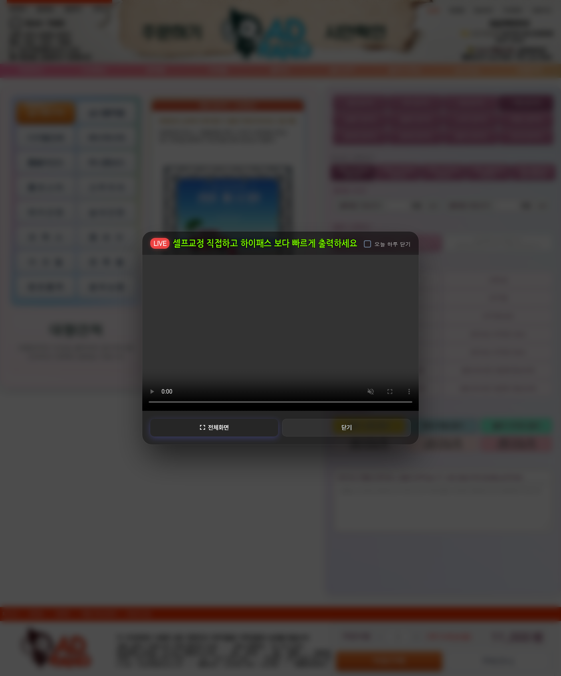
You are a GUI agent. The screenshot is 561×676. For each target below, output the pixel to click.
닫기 (347, 427)
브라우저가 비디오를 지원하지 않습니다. (280, 331)
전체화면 (213, 427)
